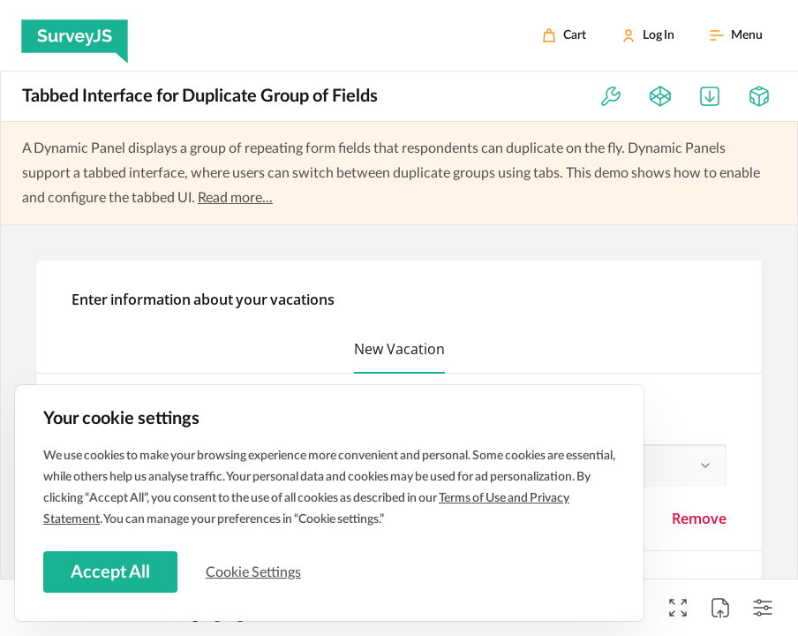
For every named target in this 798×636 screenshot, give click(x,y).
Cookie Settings (255, 571)
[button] (399, 352)
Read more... (235, 198)
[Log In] (647, 35)
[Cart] (564, 35)
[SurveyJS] (74, 35)
